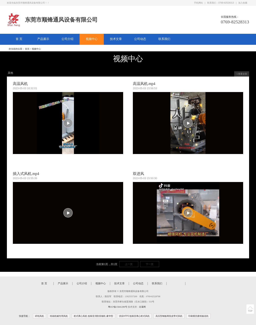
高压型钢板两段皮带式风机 (169, 316)
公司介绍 (67, 39)
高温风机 (20, 84)
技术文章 (116, 39)
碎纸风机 (39, 316)
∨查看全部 (241, 74)
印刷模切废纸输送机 (198, 316)
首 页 (19, 39)
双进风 (138, 174)
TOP (250, 311)
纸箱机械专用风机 (59, 316)
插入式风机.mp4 (26, 174)
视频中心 (92, 39)
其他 (10, 72)
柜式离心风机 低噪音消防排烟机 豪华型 (93, 316)
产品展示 (43, 39)
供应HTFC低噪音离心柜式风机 (134, 316)
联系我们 (164, 39)
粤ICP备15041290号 (117, 307)
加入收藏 (242, 2)
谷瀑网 (142, 307)
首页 (27, 49)
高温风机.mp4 (144, 84)
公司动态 (140, 39)
